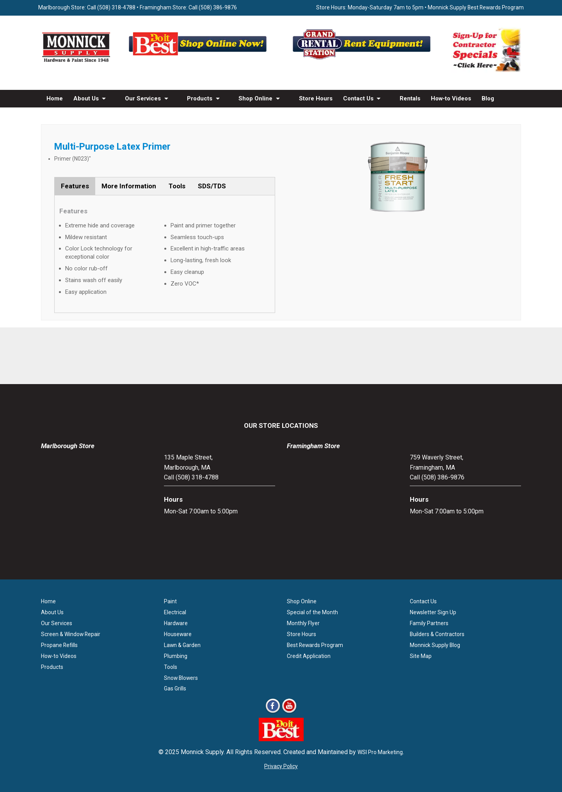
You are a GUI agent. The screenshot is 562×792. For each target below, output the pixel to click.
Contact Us (358, 98)
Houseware (178, 634)
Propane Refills (59, 645)
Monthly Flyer (303, 623)
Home (54, 98)
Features (75, 186)
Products (199, 98)
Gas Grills (175, 688)
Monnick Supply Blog (435, 645)
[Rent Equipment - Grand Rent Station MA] (363, 59)
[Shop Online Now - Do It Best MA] (199, 59)
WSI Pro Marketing (380, 752)
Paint (170, 601)
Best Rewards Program (315, 645)
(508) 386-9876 (218, 7)
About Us (86, 98)
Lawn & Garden (182, 645)
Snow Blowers (181, 678)
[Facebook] (273, 712)
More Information (128, 186)
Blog (488, 98)
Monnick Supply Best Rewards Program (476, 7)
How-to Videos (451, 98)
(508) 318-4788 (116, 7)
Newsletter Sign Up (433, 612)
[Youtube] (289, 712)
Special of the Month (312, 612)
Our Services (143, 98)
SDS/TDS (212, 186)
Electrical (175, 612)
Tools (177, 186)
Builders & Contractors (437, 634)
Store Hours (316, 98)
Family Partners (429, 623)
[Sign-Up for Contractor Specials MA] (486, 70)
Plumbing (175, 656)
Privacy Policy (281, 766)
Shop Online (255, 98)
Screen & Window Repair (70, 634)
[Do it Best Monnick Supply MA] (281, 739)
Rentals (410, 98)
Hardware (176, 623)
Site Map (421, 656)
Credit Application (309, 656)
